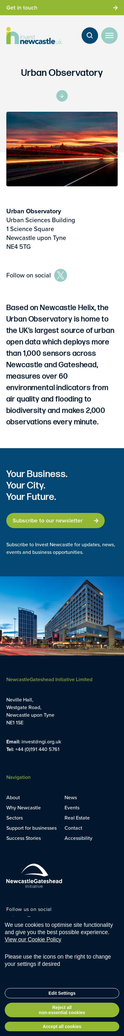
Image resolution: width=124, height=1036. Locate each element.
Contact (73, 828)
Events (72, 807)
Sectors (14, 817)
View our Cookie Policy (33, 951)
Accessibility (78, 838)
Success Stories (23, 838)
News (71, 797)
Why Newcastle (23, 807)
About (13, 797)
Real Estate (77, 817)
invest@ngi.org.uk (41, 741)
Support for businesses (31, 828)
